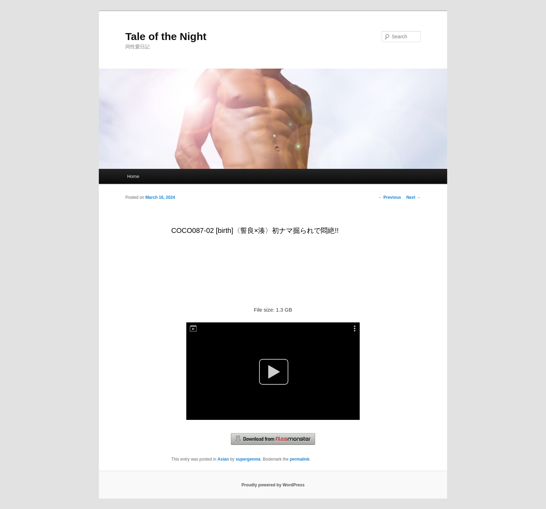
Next (413, 197)
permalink (300, 459)
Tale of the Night (165, 36)
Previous (389, 197)
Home (133, 176)
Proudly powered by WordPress (272, 485)
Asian (223, 459)
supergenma (248, 459)
